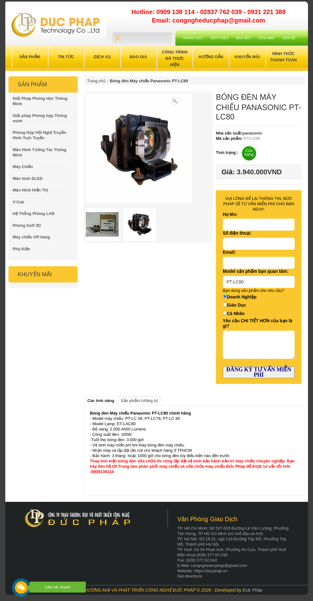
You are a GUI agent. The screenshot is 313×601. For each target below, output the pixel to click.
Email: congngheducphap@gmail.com (208, 20)
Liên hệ (288, 38)
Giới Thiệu (219, 38)
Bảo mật (243, 38)
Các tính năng (100, 400)
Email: (229, 252)
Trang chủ (192, 38)
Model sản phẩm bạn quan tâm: (255, 271)
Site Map (267, 38)
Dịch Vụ (102, 56)
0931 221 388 (266, 11)
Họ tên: (230, 214)
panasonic (252, 133)
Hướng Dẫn (210, 56)
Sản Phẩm (29, 56)
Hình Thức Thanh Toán (283, 56)
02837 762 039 (221, 11)
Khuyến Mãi (247, 56)
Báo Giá (138, 56)
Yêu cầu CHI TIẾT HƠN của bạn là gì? (257, 323)
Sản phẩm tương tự (139, 400)
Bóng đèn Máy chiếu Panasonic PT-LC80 (149, 81)
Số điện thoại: (237, 233)
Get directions (189, 576)
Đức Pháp (252, 590)
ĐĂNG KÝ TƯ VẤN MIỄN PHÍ (258, 372)
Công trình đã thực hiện (175, 58)
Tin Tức (66, 56)
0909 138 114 (176, 11)
